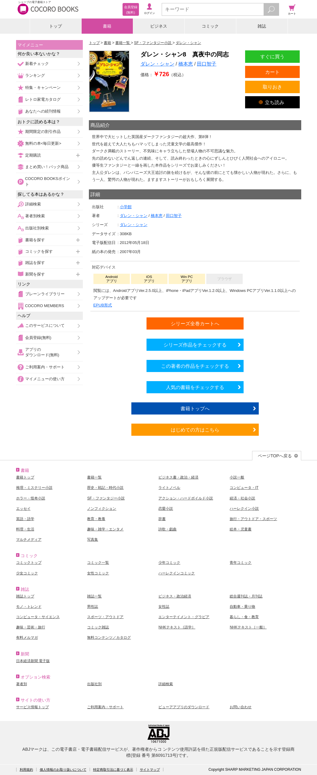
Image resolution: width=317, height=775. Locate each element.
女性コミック (98, 573)
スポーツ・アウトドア (105, 617)
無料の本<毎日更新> (43, 143)
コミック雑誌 (98, 627)
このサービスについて (45, 325)
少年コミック (169, 562)
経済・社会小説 (242, 498)
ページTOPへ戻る (275, 455)
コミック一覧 (98, 562)
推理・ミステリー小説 (34, 488)
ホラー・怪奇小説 (30, 498)
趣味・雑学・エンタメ (105, 529)
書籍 (107, 26)
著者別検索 (35, 216)
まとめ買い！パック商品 (47, 166)
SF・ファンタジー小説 (105, 498)
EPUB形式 (102, 305)
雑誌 (262, 26)
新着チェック (37, 63)
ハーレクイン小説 (244, 508)
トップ (55, 26)
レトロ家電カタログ (43, 99)
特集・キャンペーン (43, 87)
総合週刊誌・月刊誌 (246, 596)
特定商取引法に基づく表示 (113, 769)
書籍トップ (25, 477)
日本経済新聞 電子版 (33, 661)
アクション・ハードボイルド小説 (185, 498)
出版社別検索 (37, 228)
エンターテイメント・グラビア (183, 617)
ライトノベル (169, 488)
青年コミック (240, 562)
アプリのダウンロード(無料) (42, 352)
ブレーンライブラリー (45, 294)
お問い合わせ (240, 707)
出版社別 (94, 684)
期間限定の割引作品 (43, 131)
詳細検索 (33, 204)
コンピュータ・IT (244, 488)
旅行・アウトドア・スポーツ (253, 519)
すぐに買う (272, 56)
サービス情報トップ (32, 707)
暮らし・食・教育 (244, 617)
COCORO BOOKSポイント (47, 181)
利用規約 (26, 769)
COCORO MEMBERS (44, 305)
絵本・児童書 (240, 529)
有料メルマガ (27, 637)
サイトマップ (150, 769)
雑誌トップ (25, 596)
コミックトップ (29, 562)
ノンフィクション (101, 508)
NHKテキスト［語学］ (176, 627)
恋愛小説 (165, 508)
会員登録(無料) (38, 337)
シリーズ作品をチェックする (195, 344)
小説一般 (237, 477)
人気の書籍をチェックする (195, 387)
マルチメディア (29, 539)
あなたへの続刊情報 (43, 111)
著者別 (21, 684)
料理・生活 (25, 529)
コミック (210, 26)
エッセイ (23, 508)
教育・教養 (96, 519)
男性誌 (92, 606)
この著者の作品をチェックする (195, 366)
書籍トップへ (195, 408)
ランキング (35, 75)
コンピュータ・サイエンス (38, 617)
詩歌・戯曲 (167, 529)
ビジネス (158, 26)
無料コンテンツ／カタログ (109, 637)
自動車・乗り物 (242, 606)
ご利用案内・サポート (45, 367)
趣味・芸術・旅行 (30, 627)
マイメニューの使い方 (45, 379)
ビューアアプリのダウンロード (183, 707)
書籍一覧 (94, 477)
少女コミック (27, 573)
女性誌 (163, 606)
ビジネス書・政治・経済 (178, 477)
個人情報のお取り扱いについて (63, 769)
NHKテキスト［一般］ (248, 627)
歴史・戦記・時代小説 (105, 488)
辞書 (162, 519)
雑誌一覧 (94, 596)
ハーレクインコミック (176, 573)
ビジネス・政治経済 (174, 596)
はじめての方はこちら (195, 429)
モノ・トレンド (29, 606)
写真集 (92, 539)
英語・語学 (25, 519)
